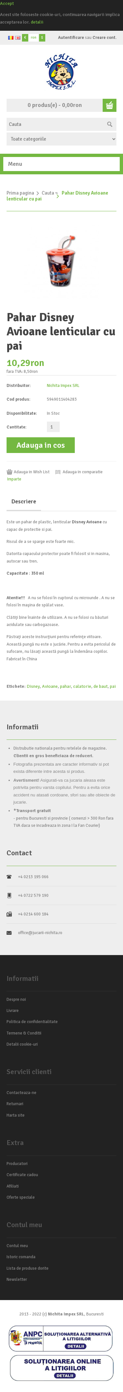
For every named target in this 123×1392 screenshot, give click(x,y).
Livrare (13, 1010)
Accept (7, 3)
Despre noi (16, 999)
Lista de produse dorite (28, 1268)
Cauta (48, 193)
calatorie (82, 686)
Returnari (15, 1103)
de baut (100, 686)
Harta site (16, 1115)
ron (33, 37)
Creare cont (103, 37)
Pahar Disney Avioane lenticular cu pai (57, 196)
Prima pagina (20, 193)
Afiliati (13, 1186)
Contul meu (17, 1245)
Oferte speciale (21, 1197)
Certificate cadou (22, 1174)
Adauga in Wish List (32, 472)
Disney (33, 686)
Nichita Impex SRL (63, 385)
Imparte (14, 479)
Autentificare (71, 37)
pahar (65, 686)
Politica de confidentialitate (32, 1021)
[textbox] (55, 124)
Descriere (23, 501)
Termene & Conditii (24, 1033)
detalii (37, 22)
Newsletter (17, 1279)
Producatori (17, 1163)
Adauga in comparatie (83, 472)
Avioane (50, 686)
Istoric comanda (21, 1257)
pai (113, 686)
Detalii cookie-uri (22, 1044)
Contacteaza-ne (21, 1092)
